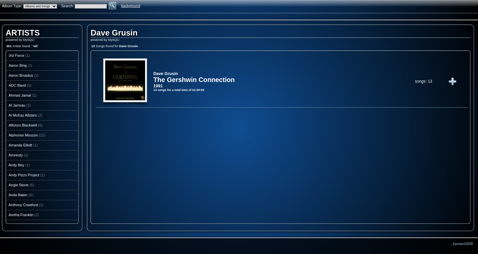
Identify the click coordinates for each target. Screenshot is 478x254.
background (130, 6)
